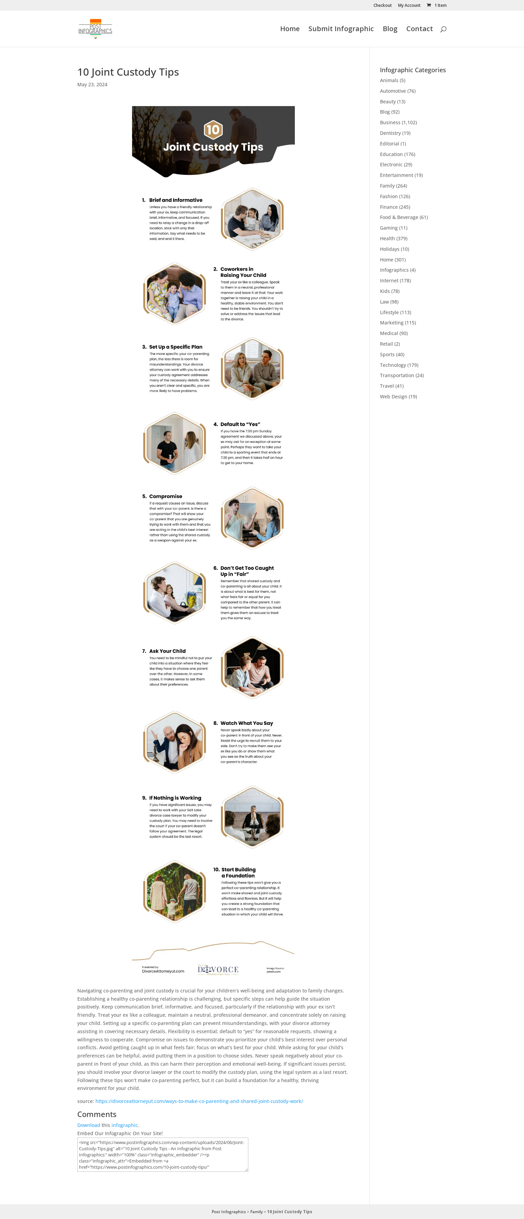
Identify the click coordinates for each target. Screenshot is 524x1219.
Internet (389, 280)
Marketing (392, 322)
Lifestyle (389, 312)
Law (384, 301)
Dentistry (390, 133)
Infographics (394, 270)
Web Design (393, 396)
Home (290, 29)
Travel (387, 386)
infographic (125, 1125)
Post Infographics (229, 1212)
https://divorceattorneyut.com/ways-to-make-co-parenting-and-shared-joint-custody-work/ (199, 1101)
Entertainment (396, 175)
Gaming (389, 227)
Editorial (389, 143)
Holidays (389, 249)
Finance (389, 207)
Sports (387, 354)
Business (390, 122)
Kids (385, 291)
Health (387, 238)
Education (391, 154)
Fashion (389, 196)
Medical (389, 333)
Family (387, 185)
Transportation (397, 375)
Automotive (393, 91)
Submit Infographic (341, 29)
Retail (386, 344)
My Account (409, 5)
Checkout (383, 5)
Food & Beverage (399, 217)
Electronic (391, 164)
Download (88, 1125)
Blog (390, 29)
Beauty (388, 101)
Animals (389, 80)
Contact (419, 29)
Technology (393, 365)
